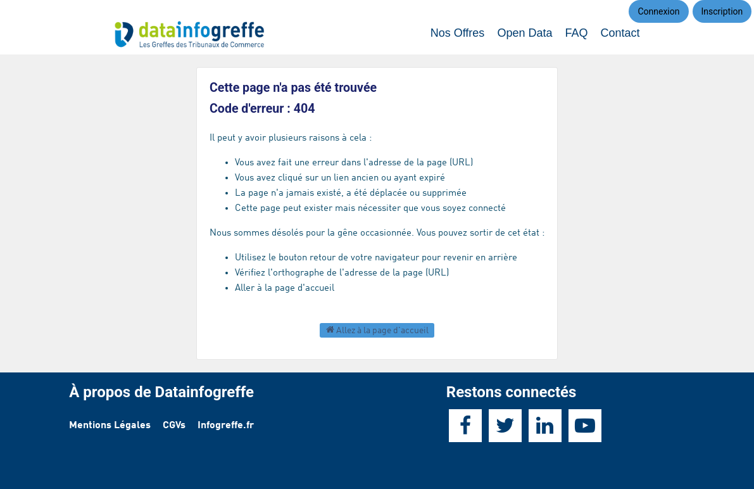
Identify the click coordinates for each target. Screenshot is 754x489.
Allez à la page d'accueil (377, 329)
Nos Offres (457, 33)
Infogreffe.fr (226, 426)
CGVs (174, 426)
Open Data (524, 33)
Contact (619, 33)
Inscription (722, 11)
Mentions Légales (110, 426)
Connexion (658, 11)
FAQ (576, 33)
